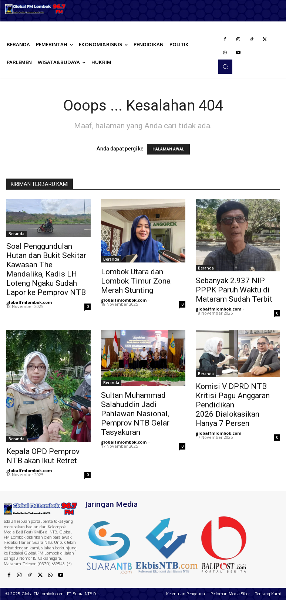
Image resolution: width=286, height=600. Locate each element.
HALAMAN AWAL (168, 149)
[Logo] (35, 9)
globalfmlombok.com (29, 302)
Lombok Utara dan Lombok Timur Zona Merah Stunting (136, 281)
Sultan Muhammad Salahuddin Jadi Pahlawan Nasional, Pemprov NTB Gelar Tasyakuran (135, 414)
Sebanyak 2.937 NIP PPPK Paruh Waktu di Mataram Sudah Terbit (234, 290)
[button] (225, 67)
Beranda (16, 233)
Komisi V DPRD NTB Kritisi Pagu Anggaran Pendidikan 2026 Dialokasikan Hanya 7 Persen (233, 405)
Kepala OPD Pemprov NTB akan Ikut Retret (43, 456)
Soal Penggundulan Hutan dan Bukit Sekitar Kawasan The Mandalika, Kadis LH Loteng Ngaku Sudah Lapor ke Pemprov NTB (46, 269)
